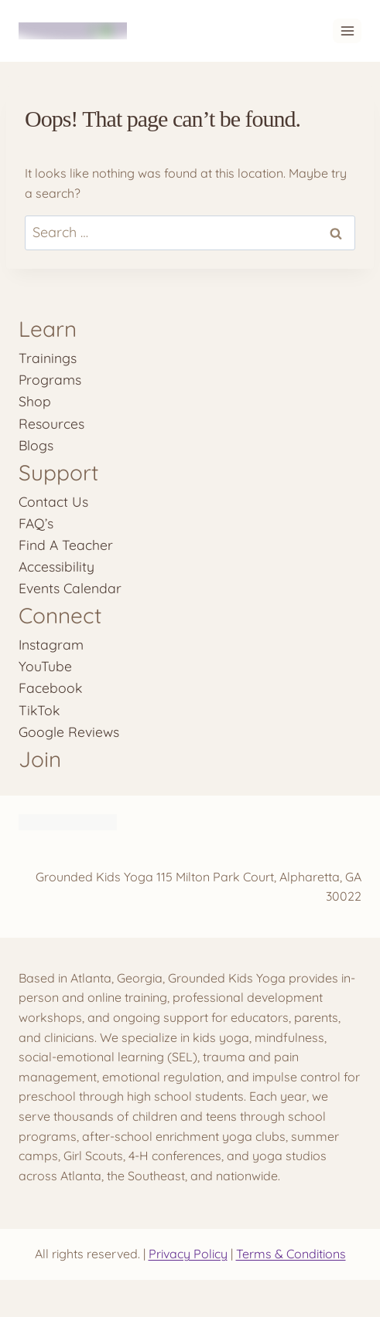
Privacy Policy (188, 1253)
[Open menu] (347, 30)
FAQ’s (36, 522)
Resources (51, 423)
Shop (35, 400)
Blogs (36, 444)
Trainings (48, 357)
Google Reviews (69, 731)
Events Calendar (70, 587)
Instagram (51, 644)
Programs (50, 379)
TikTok (39, 709)
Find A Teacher (66, 544)
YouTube (45, 665)
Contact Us (53, 501)
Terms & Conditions (291, 1253)
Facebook (50, 687)
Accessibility (56, 566)
